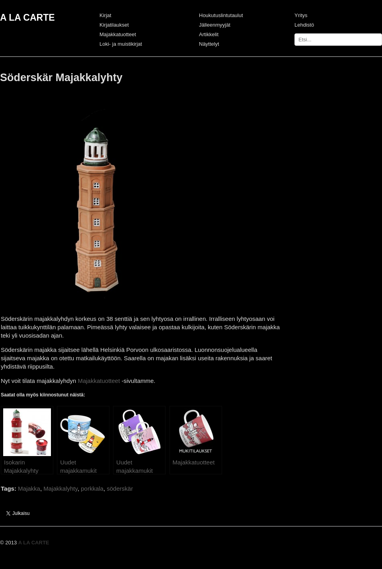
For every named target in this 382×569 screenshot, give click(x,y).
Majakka (29, 488)
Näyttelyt (209, 44)
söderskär (120, 488)
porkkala (92, 488)
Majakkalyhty (60, 488)
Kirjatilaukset (114, 25)
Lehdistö (304, 25)
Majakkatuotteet (117, 34)
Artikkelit (208, 34)
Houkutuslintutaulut (221, 15)
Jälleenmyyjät (214, 25)
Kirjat (105, 15)
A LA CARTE (27, 17)
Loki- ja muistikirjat (120, 44)
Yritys (301, 15)
